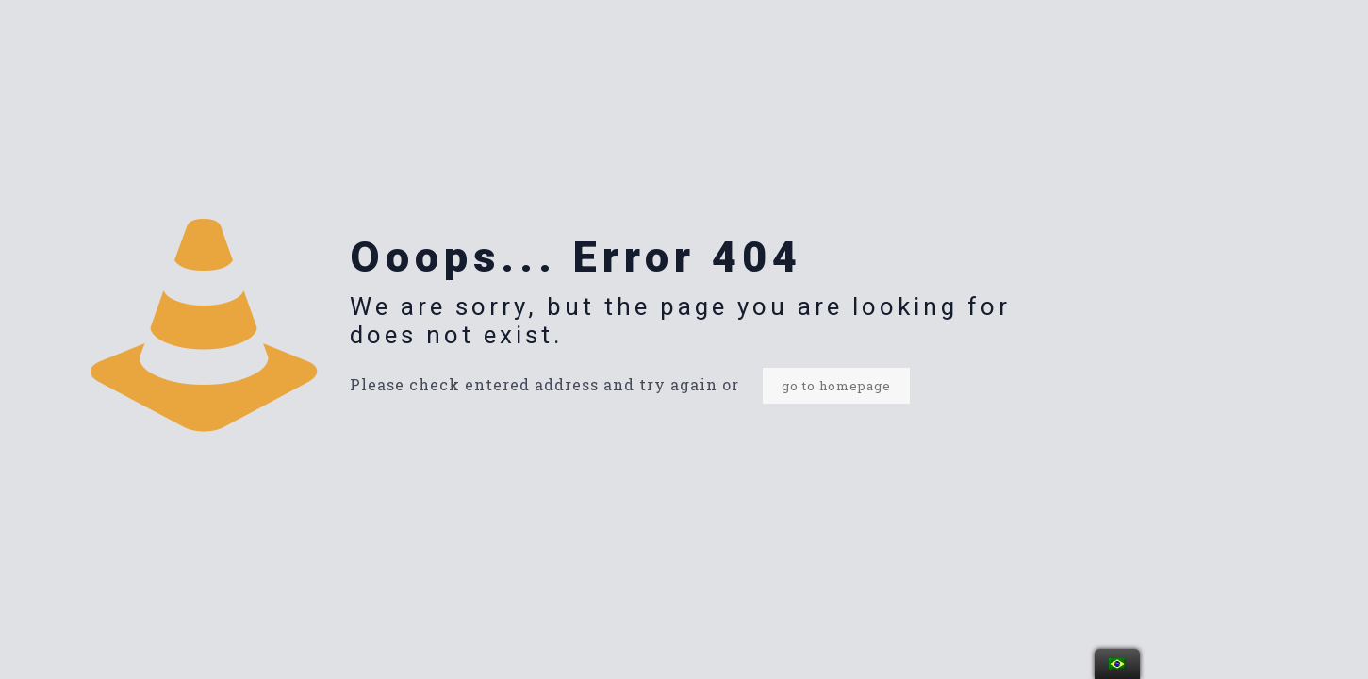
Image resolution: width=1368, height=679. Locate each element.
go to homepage (836, 385)
